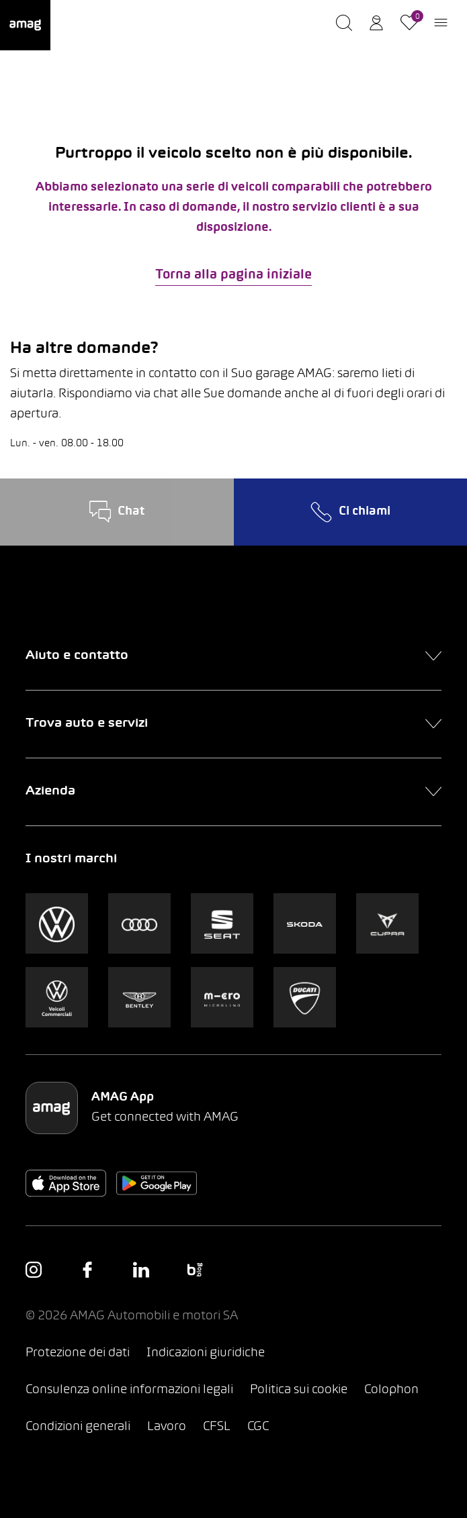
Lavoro (166, 1427)
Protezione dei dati (78, 1353)
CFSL (216, 1427)
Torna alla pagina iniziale (233, 275)
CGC (258, 1427)
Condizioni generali (78, 1427)
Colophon (391, 1390)
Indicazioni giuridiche (205, 1353)
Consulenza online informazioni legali (129, 1390)
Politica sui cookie (298, 1390)
